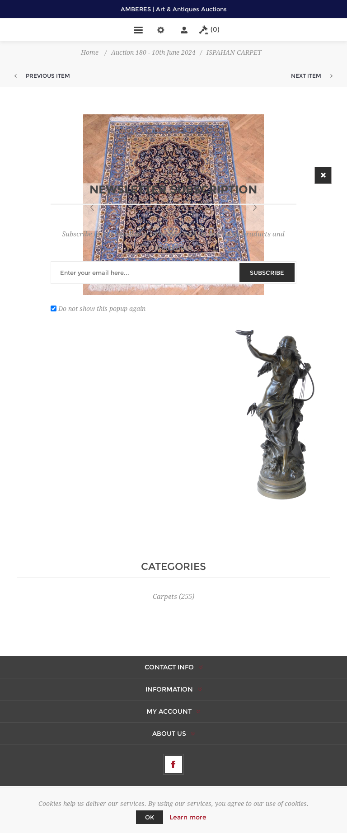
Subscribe (267, 272)
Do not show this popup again (101, 308)
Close (323, 175)
